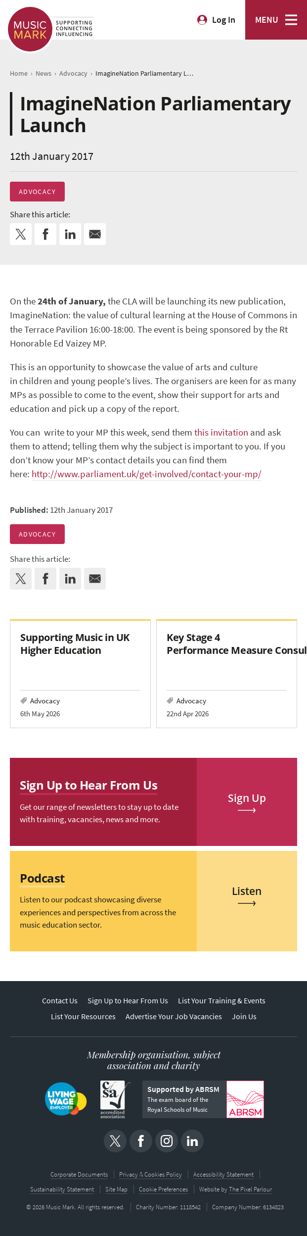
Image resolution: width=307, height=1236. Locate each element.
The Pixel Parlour (250, 1189)
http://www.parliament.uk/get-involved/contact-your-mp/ (147, 474)
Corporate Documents (79, 1174)
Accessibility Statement (223, 1174)
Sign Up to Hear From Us (128, 1000)
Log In (223, 20)
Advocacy (37, 191)
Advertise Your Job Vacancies (174, 1016)
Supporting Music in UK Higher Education (75, 643)
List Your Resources (83, 1016)
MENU (266, 20)
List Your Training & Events (221, 1000)
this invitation (221, 432)
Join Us (244, 1016)
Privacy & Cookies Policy (150, 1174)
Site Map (116, 1189)
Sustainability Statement (62, 1189)
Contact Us (60, 1000)
